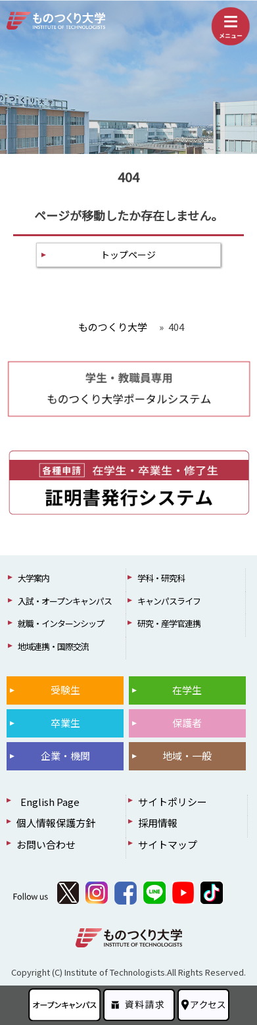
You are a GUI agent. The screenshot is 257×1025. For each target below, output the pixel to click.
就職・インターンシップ (61, 623)
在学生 (187, 690)
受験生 (65, 690)
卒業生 (65, 723)
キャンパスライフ (168, 601)
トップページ (128, 254)
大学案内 (33, 578)
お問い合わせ (46, 844)
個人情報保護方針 (55, 823)
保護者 (187, 723)
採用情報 (157, 823)
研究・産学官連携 (168, 623)
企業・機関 (65, 755)
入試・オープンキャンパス (65, 601)
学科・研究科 (161, 578)
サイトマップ (167, 844)
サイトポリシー (172, 802)
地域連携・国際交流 (53, 646)
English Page (48, 802)
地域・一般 (187, 755)
